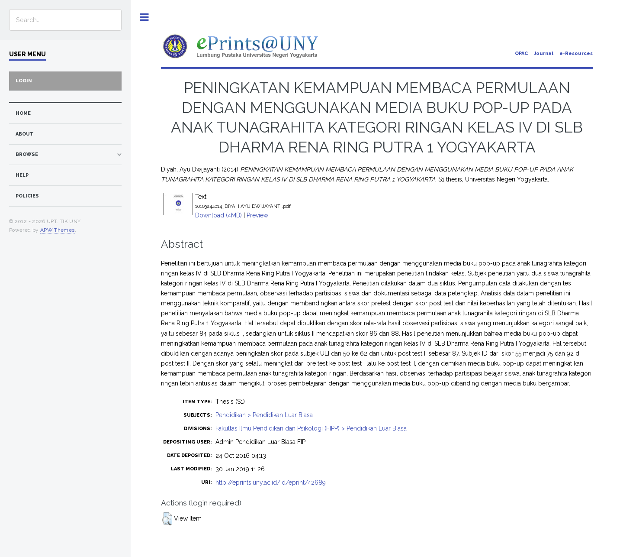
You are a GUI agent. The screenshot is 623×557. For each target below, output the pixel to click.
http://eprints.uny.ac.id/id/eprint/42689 (270, 482)
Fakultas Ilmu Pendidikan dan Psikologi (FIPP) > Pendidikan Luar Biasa (311, 428)
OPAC (521, 53)
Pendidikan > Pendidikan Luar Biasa (264, 414)
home (23, 113)
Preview (257, 215)
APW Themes (57, 230)
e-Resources (576, 53)
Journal (543, 53)
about (25, 134)
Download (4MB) (218, 215)
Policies (27, 196)
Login (24, 81)
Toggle (144, 17)
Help (22, 175)
